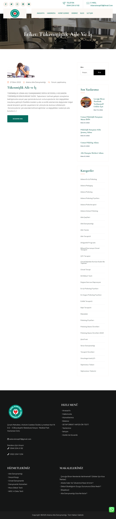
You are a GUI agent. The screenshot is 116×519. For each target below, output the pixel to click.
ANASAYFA (40, 13)
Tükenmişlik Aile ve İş (21, 87)
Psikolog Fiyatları (87, 320)
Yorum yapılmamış (57, 82)
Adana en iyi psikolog (89, 179)
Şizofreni (84, 339)
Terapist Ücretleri (87, 352)
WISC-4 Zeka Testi (15, 491)
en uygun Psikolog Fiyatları (91, 295)
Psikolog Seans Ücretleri (90, 327)
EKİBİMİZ (75, 13)
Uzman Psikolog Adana (90, 142)
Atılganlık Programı (88, 243)
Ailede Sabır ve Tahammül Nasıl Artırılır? (77, 483)
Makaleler (84, 314)
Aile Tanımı (85, 230)
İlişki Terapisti (86, 308)
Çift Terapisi (85, 256)
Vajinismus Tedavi (87, 365)
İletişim (65, 432)
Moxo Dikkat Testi (15, 488)
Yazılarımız (66, 428)
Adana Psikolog (86, 192)
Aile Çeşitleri (85, 217)
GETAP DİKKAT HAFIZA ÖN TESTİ (75, 425)
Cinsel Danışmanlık (16, 481)
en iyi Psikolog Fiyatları (89, 289)
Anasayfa (66, 411)
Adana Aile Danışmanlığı (34, 82)
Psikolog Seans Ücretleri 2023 (92, 333)
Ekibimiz (65, 421)
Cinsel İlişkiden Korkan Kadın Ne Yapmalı (93, 262)
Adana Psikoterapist (88, 205)
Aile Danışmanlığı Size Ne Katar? (74, 493)
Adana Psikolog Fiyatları (90, 198)
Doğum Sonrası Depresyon (91, 282)
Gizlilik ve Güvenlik (70, 435)
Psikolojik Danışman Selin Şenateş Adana (91, 130)
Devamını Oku (18, 119)
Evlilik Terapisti (86, 301)
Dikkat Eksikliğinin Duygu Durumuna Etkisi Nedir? (81, 486)
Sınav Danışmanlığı (88, 346)
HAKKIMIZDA (51, 13)
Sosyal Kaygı (13, 477)
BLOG (82, 13)
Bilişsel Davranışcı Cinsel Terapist (90, 249)
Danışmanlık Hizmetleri (17, 484)
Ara (82, 67)
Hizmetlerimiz (68, 418)
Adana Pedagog (87, 186)
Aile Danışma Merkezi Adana (92, 153)
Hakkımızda (67, 414)
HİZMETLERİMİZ (63, 13)
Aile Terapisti (86, 236)
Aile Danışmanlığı (87, 224)
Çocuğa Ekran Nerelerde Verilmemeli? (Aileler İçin (99, 103)
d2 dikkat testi (86, 276)
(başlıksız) (65, 490)
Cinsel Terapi (86, 269)
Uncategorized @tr (88, 358)
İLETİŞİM (90, 13)
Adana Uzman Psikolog (89, 211)
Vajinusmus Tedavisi (88, 371)
